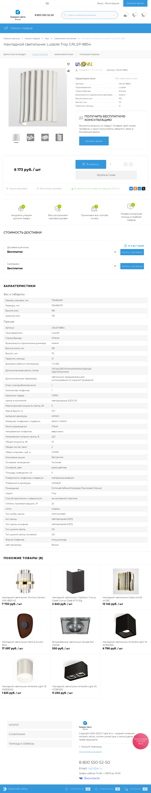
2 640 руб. (75, 606)
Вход (100, 3)
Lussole (122, 87)
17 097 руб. (25, 650)
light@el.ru (95, 768)
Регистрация (112, 3)
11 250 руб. (75, 694)
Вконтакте (89, 778)
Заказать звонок (135, 3)
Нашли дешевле (16, 188)
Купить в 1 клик (106, 175)
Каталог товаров (18, 28)
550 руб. (75, 650)
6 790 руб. (126, 650)
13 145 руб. (126, 606)
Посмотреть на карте (90, 751)
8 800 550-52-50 (44, 15)
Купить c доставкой (132, 252)
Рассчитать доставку (49, 188)
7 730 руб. (25, 606)
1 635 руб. (25, 694)
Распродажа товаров (140, 741)
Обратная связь (16, 789)
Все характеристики (126, 78)
